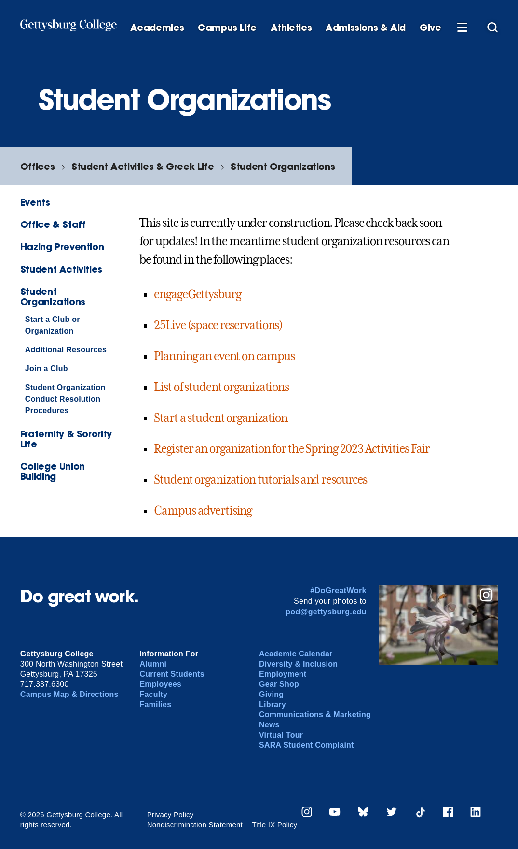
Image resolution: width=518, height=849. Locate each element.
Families (155, 704)
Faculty (153, 694)
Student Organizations (283, 166)
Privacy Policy (170, 814)
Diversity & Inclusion (298, 664)
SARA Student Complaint (306, 745)
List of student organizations (221, 387)
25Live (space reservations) (218, 325)
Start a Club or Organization (52, 325)
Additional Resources (66, 350)
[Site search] (492, 27)
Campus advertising (203, 510)
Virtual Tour (281, 735)
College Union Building (52, 471)
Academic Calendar (296, 654)
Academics (157, 27)
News (269, 725)
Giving (271, 694)
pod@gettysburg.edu (326, 612)
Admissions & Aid (366, 27)
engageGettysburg (197, 294)
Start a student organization (220, 418)
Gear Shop (279, 684)
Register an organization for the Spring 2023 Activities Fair (292, 449)
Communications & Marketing (315, 714)
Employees (160, 684)
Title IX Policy (274, 825)
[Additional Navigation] (462, 27)
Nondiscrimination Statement (195, 825)
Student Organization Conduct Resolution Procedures (65, 399)
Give (430, 27)
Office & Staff (53, 224)
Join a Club (46, 368)
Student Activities (61, 269)
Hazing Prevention (62, 246)
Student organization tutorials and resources (260, 480)
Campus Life (227, 27)
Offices (37, 166)
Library (272, 704)
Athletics (291, 27)
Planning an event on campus (224, 356)
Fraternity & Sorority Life (66, 439)
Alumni (152, 664)
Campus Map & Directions (69, 694)
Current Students (171, 674)
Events (35, 202)
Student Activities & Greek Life (142, 166)
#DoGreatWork (338, 590)
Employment (282, 674)
